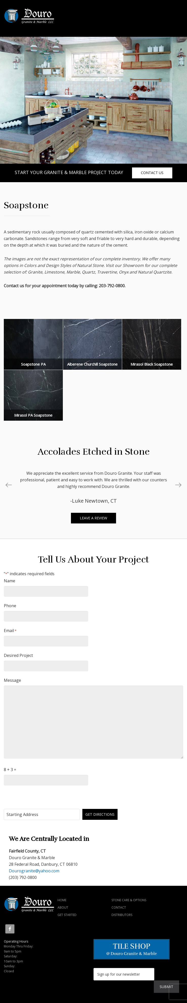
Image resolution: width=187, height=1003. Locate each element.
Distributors (121, 915)
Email (10, 631)
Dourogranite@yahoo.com (34, 871)
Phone (10, 605)
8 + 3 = (10, 769)
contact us (152, 172)
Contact (118, 907)
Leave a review (93, 518)
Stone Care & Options (128, 900)
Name (9, 581)
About (63, 907)
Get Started (67, 915)
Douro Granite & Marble (44, 16)
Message (12, 680)
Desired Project (18, 655)
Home (62, 900)
